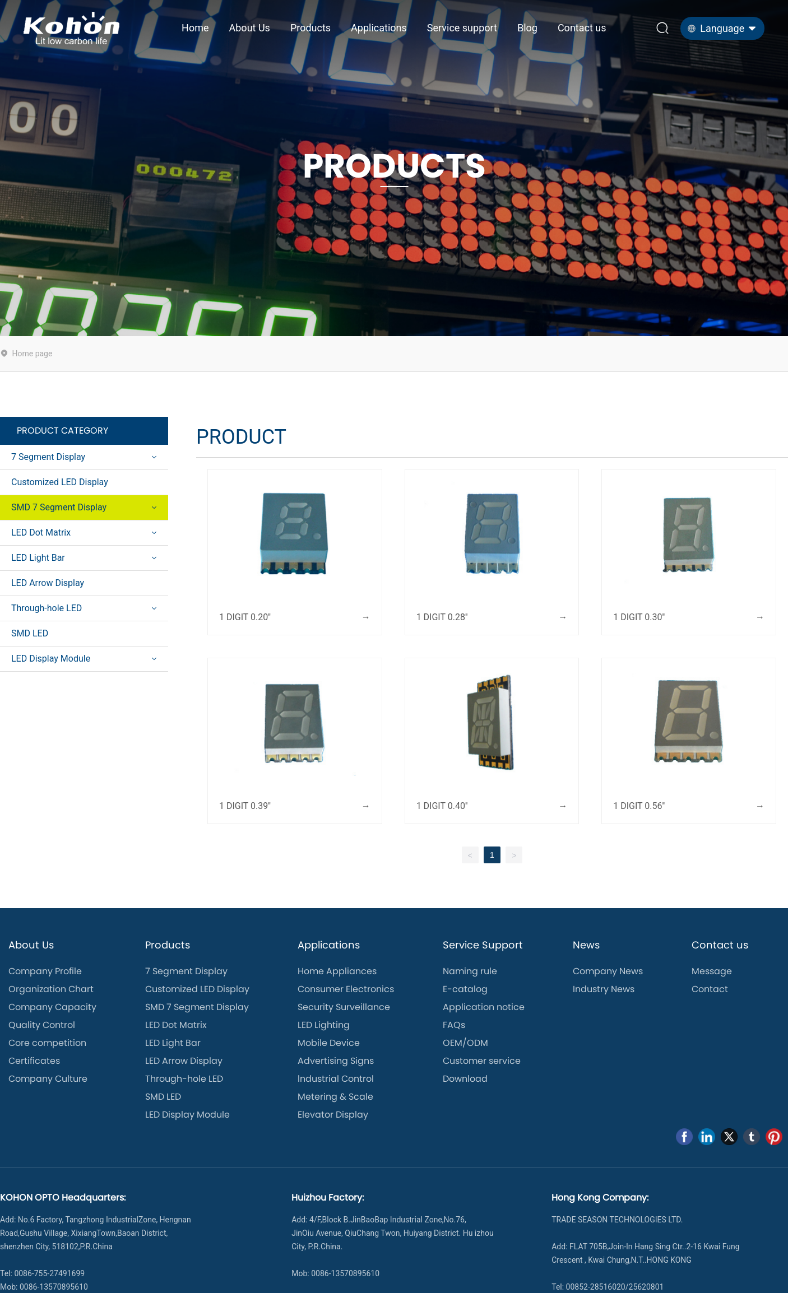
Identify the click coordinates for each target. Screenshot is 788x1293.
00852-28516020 (595, 1286)
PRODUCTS (394, 166)
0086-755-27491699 (49, 1273)
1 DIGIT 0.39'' (245, 806)
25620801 (646, 1286)
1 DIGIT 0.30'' (639, 617)
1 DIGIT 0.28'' (442, 617)
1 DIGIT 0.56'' (639, 806)
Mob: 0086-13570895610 (44, 1286)
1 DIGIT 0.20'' (245, 617)
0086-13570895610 (345, 1273)
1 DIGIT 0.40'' (442, 806)
